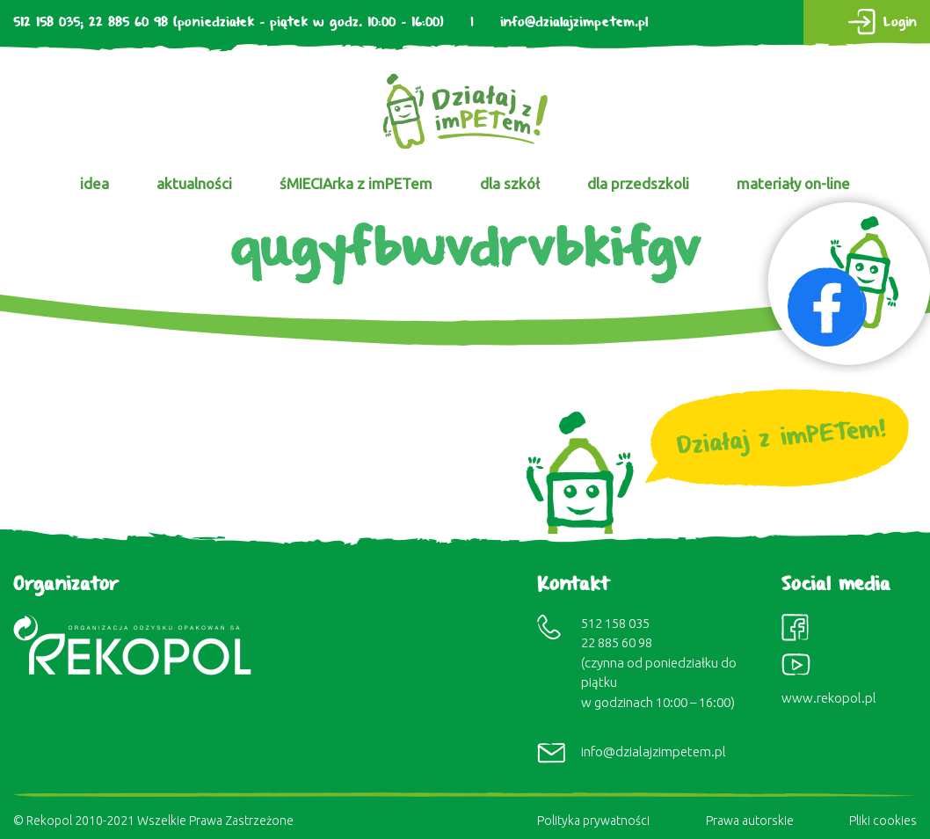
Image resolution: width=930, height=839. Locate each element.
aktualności (194, 183)
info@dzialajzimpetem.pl (574, 22)
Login (900, 22)
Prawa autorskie (750, 820)
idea (94, 183)
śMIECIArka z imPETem (356, 183)
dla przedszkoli (638, 183)
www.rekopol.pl (828, 697)
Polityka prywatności (593, 820)
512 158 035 (46, 22)
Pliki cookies (883, 820)
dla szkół (510, 183)
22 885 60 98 (128, 22)
